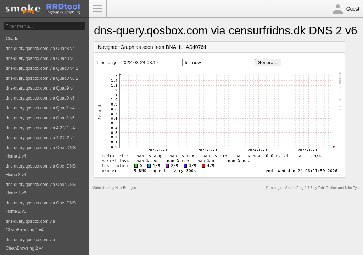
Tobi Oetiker (327, 188)
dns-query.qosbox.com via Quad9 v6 (40, 98)
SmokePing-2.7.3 (299, 188)
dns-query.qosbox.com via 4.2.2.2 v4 (40, 137)
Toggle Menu (97, 9)
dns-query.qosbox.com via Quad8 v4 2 (42, 68)
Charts (12, 38)
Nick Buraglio (125, 188)
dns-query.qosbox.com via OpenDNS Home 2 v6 (41, 207)
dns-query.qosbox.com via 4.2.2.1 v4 (40, 127)
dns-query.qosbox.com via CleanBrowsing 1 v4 (30, 225)
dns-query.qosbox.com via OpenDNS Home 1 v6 (41, 189)
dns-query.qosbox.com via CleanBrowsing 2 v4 (30, 244)
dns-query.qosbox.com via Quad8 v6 (40, 58)
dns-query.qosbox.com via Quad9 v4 (40, 88)
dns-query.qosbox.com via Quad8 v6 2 (42, 78)
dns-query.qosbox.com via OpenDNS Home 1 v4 (41, 152)
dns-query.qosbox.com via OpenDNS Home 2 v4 (41, 170)
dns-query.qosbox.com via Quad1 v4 (40, 108)
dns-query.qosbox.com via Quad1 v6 (40, 117)
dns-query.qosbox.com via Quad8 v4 (40, 48)
